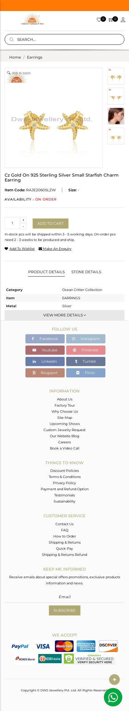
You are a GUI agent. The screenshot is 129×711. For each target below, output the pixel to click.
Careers (64, 442)
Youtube (44, 350)
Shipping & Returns (65, 542)
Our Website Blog (64, 436)
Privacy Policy (64, 483)
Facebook (45, 338)
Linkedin (45, 361)
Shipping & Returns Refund (64, 554)
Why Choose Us (64, 411)
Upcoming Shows (65, 424)
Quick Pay (64, 548)
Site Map (64, 417)
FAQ (64, 530)
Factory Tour (65, 405)
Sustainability (64, 501)
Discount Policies (64, 470)
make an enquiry (55, 249)
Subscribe (65, 610)
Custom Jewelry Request (64, 430)
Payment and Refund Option (65, 489)
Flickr (85, 372)
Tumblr (85, 361)
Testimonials (64, 495)
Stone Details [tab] (86, 271)
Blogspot (45, 372)
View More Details (64, 315)
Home (15, 57)
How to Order (64, 536)
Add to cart (50, 223)
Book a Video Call (64, 448)
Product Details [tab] (46, 271)
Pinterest (85, 350)
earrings (34, 57)
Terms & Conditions (65, 477)
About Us (64, 399)
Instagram (86, 338)
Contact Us (64, 524)
